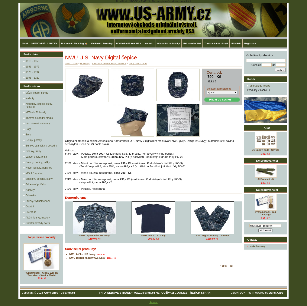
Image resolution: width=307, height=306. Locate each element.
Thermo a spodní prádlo (39, 117)
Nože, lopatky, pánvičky (39, 167)
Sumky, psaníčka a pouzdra (41, 145)
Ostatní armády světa (38, 223)
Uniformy (85, 63)
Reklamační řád (192, 43)
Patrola (153, 302)
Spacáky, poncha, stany (39, 178)
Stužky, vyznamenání (38, 201)
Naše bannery (257, 246)
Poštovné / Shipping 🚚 (74, 43)
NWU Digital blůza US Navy (94, 235)
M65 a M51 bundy (36, 112)
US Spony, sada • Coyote (265, 150)
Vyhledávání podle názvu (260, 55)
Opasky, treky (33, 151)
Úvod (25, 43)
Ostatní (30, 206)
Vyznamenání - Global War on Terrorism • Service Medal (42, 274)
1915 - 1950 (32, 61)
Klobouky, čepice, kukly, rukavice (39, 105)
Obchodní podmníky (168, 43)
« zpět (223, 265)
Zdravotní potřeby (36, 184)
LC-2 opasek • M (265, 179)
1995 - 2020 (32, 77)
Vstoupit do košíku (259, 85)
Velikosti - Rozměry (102, 43)
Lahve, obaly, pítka (36, 156)
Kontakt (149, 43)
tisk (231, 265)
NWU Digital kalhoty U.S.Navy (212, 235)
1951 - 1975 (32, 66)
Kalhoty (30, 98)
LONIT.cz (245, 292)
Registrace (250, 43)
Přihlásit (235, 43)
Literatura (31, 212)
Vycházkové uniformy (38, 123)
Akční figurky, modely (38, 217)
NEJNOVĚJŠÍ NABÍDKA (45, 43)
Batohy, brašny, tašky (38, 162)
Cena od (256, 64)
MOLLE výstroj (34, 173)
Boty (28, 129)
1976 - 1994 (32, 72)
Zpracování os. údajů (216, 43)
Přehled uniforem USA (128, 43)
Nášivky (30, 189)
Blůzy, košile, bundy (37, 92)
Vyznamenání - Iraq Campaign (265, 213)
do (273, 64)
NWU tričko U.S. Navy (153, 235)
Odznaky (31, 195)
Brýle (28, 134)
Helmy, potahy (34, 140)
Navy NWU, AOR (138, 63)
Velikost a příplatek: (219, 88)
